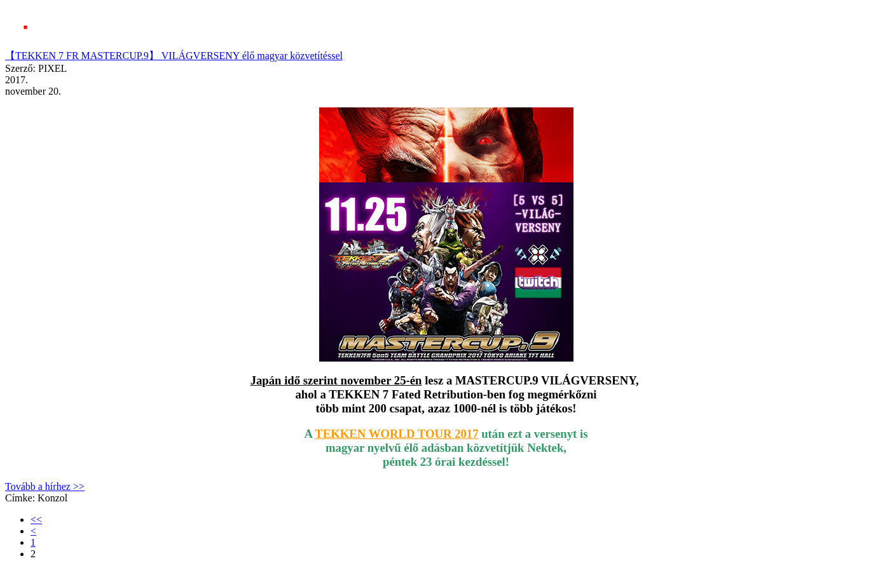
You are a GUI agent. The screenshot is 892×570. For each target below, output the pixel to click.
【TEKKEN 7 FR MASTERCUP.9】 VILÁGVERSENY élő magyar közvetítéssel (174, 55)
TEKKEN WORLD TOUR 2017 (396, 433)
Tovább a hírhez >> (45, 486)
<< (36, 519)
